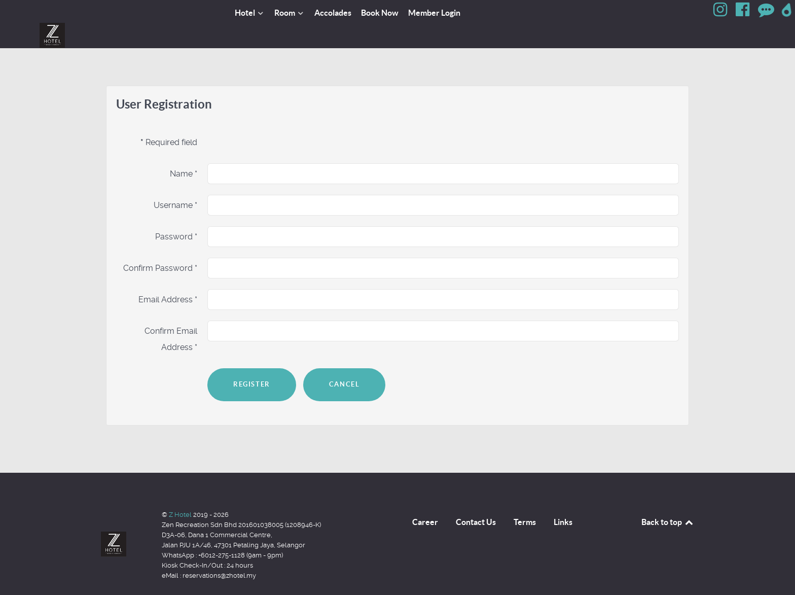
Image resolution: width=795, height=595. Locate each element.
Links (563, 499)
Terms (525, 499)
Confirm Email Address (170, 316)
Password (176, 214)
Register (251, 361)
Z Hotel (181, 492)
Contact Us (476, 499)
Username (175, 182)
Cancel (344, 361)
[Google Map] (787, 12)
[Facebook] (744, 12)
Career (425, 499)
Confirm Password (160, 245)
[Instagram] (721, 12)
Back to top (667, 499)
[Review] (766, 12)
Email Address (167, 277)
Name (183, 151)
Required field (168, 119)
